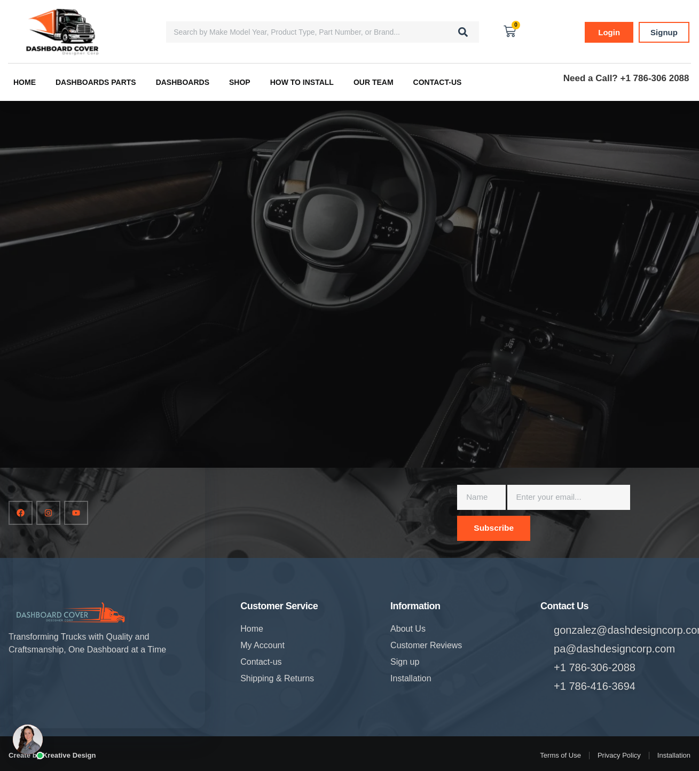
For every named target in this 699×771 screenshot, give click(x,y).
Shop (239, 82)
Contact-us (437, 82)
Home (24, 82)
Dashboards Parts (96, 82)
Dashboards (182, 82)
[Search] (463, 32)
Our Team (374, 82)
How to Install (302, 82)
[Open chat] (28, 739)
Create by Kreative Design (52, 755)
